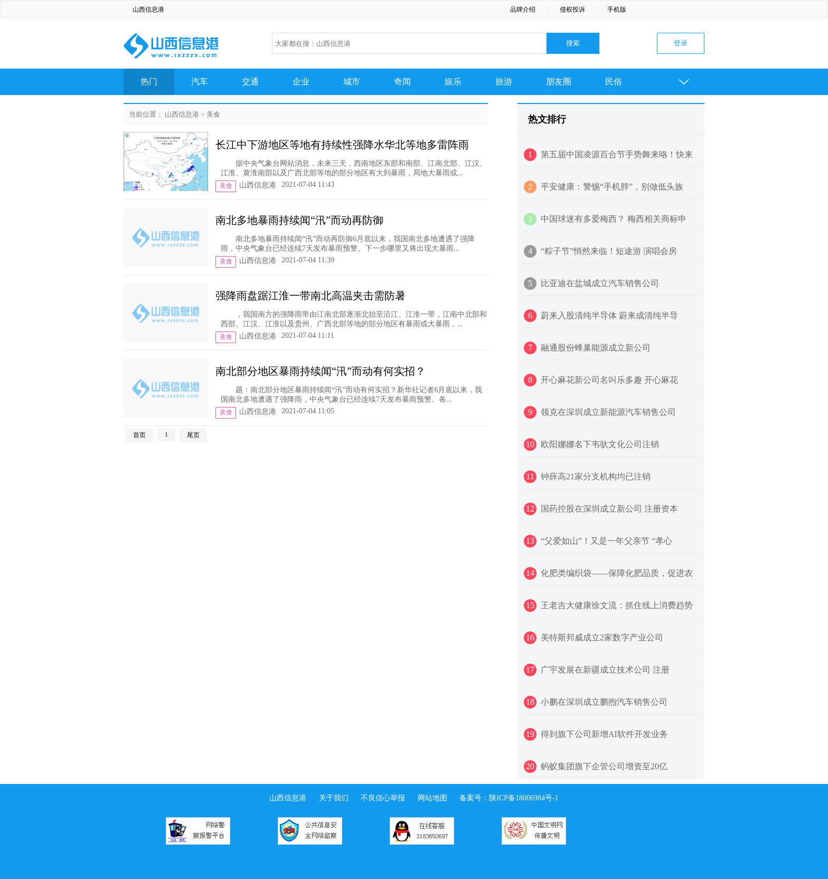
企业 (301, 81)
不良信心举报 (383, 798)
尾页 (193, 435)
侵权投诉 (572, 9)
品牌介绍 (522, 9)
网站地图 (432, 798)
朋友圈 (558, 81)
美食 (213, 114)
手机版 (616, 9)
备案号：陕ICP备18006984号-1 (508, 798)
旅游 (503, 81)
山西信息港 (148, 9)
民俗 (613, 81)
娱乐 (453, 81)
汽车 (199, 81)
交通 (250, 81)
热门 (148, 81)
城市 (351, 81)
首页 (139, 435)
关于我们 (334, 798)
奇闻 (402, 81)
